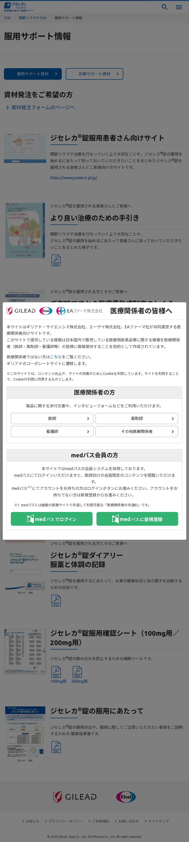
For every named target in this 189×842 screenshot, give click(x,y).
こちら (56, 357)
